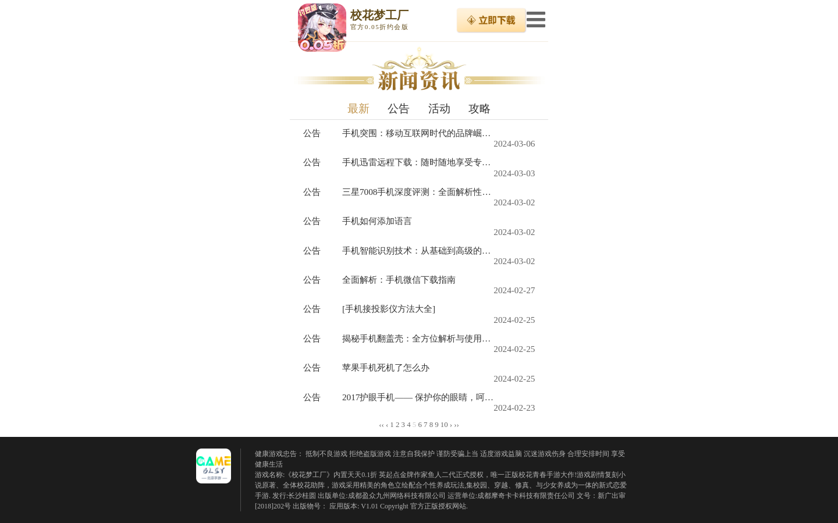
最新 (358, 108)
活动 (439, 108)
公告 (399, 108)
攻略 (479, 108)
